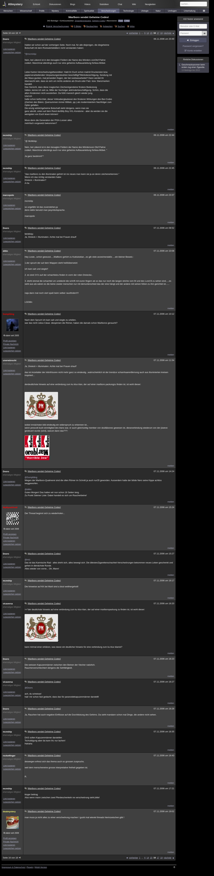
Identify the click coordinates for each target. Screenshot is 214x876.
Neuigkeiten (150, 4)
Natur (158, 11)
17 (158, 33)
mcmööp (7, 135)
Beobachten (92, 26)
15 (151, 33)
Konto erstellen (194, 50)
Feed (121, 21)
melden (171, 129)
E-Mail (127, 21)
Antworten (108, 26)
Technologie (128, 11)
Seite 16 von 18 (12, 33)
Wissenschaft (26, 11)
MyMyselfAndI (10, 507)
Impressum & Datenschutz (13, 867)
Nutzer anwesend (193, 19)
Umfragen (172, 11)
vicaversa (8, 603)
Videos (87, 4)
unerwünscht (9, 360)
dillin (5, 251)
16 (154, 33)
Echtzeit (36, 4)
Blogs (72, 4)
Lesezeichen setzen (12, 52)
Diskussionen (55, 4)
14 (147, 33)
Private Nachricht (10, 344)
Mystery (55, 11)
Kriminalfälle (71, 11)
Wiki (134, 4)
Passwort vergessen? (193, 46)
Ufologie (144, 11)
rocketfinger (9, 755)
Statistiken (104, 4)
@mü (27, 559)
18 (161, 33)
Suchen (121, 26)
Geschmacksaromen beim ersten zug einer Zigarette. (193, 68)
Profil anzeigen (9, 341)
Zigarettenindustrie (83, 21)
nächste (167, 33)
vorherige (133, 33)
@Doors (29, 687)
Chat (120, 4)
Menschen (8, 11)
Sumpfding (8, 314)
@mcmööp (30, 54)
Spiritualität (89, 11)
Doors (6, 39)
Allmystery (15, 4)
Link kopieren (9, 49)
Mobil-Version (41, 867)
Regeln (30, 867)
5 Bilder (77, 26)
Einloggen (194, 40)
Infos (132, 26)
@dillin (28, 489)
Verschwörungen (108, 11)
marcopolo (8, 195)
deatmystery (9, 811)
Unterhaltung (189, 11)
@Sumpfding (31, 477)
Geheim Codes (98, 21)
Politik (41, 11)
